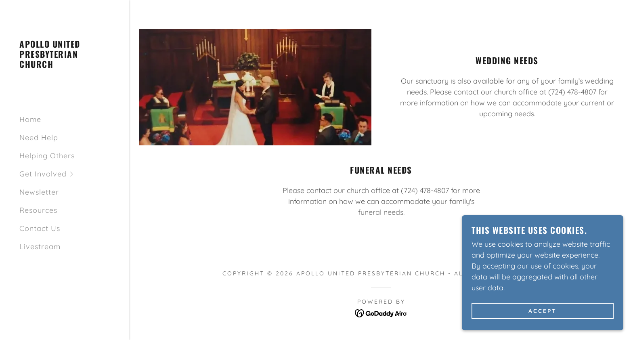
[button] (74, 174)
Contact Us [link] (39, 228)
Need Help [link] (38, 137)
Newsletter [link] (39, 192)
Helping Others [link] (47, 155)
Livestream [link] (40, 246)
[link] (64, 65)
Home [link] (30, 119)
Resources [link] (38, 210)
